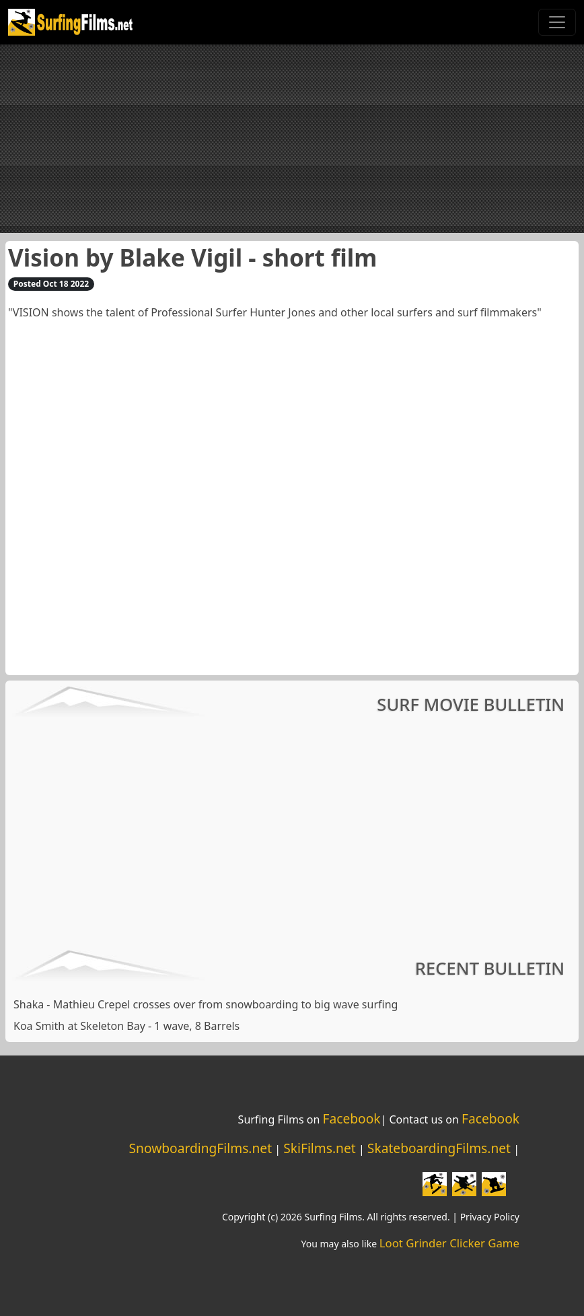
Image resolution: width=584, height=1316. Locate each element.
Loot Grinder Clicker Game (449, 1243)
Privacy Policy (489, 1216)
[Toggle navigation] (557, 22)
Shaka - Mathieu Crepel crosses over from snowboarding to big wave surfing (205, 1004)
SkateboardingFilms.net (439, 1148)
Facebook (351, 1118)
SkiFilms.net (319, 1148)
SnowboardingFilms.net (200, 1148)
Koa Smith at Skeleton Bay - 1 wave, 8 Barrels (126, 1025)
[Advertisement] (292, 138)
